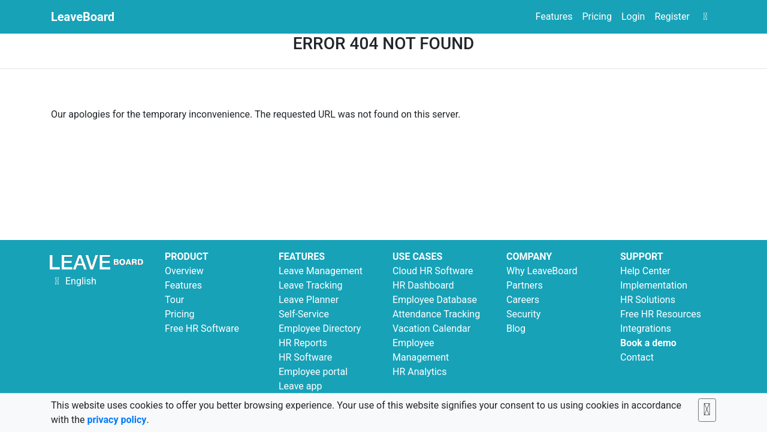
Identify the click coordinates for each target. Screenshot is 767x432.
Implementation (653, 285)
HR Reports (303, 343)
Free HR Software (202, 328)
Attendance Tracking (436, 314)
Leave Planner (309, 299)
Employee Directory (320, 328)
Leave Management (321, 271)
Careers (522, 299)
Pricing (597, 16)
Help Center (645, 271)
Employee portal (313, 371)
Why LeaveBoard (541, 271)
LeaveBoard (82, 17)
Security (523, 314)
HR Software (305, 357)
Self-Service (304, 314)
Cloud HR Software (432, 271)
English (73, 281)
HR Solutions (647, 299)
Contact (637, 357)
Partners (524, 285)
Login (633, 16)
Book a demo (648, 343)
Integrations (645, 328)
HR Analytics (419, 371)
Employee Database (434, 299)
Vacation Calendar (431, 328)
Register (672, 16)
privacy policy (116, 419)
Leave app (300, 386)
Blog (516, 328)
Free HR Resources (660, 314)
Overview (184, 271)
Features (553, 16)
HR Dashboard (423, 285)
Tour (174, 299)
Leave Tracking (310, 285)
